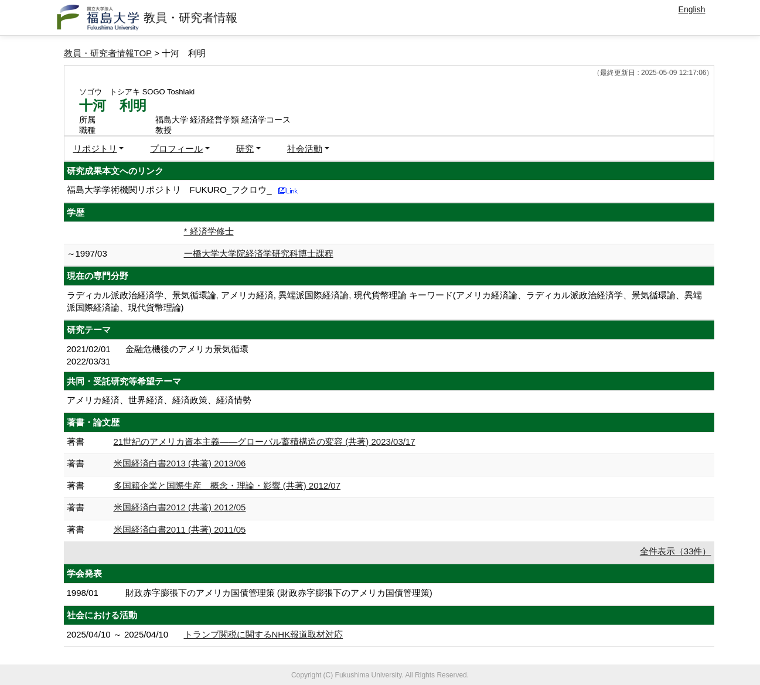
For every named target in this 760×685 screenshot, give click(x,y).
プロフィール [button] (176, 149)
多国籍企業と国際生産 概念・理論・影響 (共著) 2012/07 (227, 485)
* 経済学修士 (209, 231)
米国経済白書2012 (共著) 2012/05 (180, 507)
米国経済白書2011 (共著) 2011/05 (180, 529)
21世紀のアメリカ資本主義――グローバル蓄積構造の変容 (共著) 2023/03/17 (264, 442)
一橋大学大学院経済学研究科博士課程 (258, 253)
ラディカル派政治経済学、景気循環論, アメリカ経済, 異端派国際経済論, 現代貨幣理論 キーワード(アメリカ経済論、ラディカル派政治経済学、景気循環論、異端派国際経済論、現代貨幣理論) (384, 301)
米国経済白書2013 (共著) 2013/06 (180, 463)
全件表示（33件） (675, 551)
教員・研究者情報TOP (108, 53)
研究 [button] (245, 149)
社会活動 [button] (304, 149)
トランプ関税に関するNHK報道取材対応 (263, 634)
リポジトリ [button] (95, 149)
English (692, 9)
